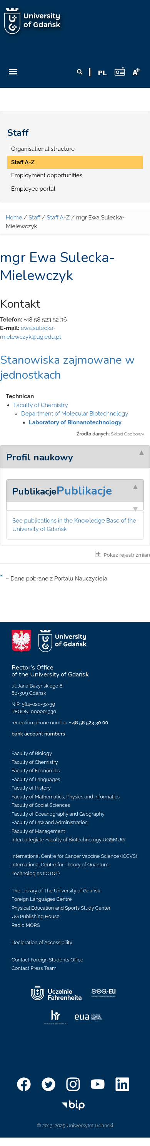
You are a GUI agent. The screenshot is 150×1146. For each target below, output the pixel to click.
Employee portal (33, 188)
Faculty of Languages (36, 779)
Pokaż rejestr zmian (122, 554)
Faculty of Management (38, 831)
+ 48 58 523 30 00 (88, 723)
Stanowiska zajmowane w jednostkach (67, 367)
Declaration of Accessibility (42, 942)
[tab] (75, 456)
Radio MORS (26, 925)
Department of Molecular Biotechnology (74, 413)
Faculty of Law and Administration (50, 822)
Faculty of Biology (32, 753)
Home (14, 217)
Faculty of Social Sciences (41, 805)
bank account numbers (38, 734)
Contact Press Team (34, 968)
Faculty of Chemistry (40, 405)
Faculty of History (31, 788)
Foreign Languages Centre (42, 899)
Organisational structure (43, 148)
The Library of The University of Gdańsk (56, 891)
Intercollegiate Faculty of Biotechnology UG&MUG (68, 840)
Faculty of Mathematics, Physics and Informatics (66, 797)
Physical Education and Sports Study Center (61, 908)
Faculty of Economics (36, 770)
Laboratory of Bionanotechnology (75, 422)
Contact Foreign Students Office (47, 960)
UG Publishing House (36, 916)
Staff (18, 133)
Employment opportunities (46, 175)
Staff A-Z (23, 162)
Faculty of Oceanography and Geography (58, 814)
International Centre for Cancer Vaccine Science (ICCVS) (74, 856)
